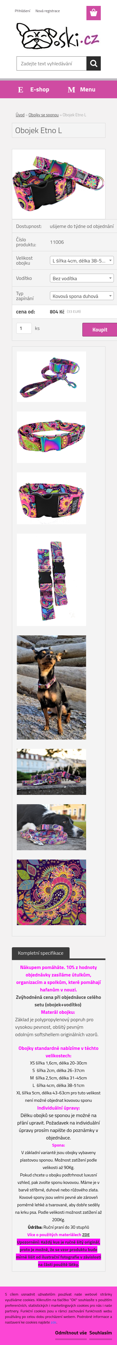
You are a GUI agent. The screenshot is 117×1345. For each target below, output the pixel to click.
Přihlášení (22, 11)
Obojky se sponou (44, 115)
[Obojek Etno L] (58, 151)
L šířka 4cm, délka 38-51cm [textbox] (82, 260)
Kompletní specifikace (41, 953)
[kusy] (24, 328)
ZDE (86, 1234)
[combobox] (82, 260)
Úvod (20, 115)
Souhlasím (100, 1332)
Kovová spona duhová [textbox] (75, 296)
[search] (93, 63)
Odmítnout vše (71, 1332)
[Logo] (58, 36)
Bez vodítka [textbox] (65, 278)
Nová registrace (48, 11)
